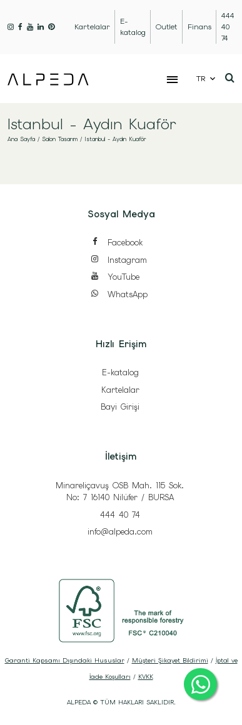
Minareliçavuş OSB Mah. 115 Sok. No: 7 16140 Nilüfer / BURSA (120, 491)
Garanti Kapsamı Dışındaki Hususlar (64, 660)
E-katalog (120, 372)
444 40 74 (120, 515)
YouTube (114, 278)
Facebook (116, 243)
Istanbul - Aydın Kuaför (115, 139)
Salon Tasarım (60, 139)
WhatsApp (119, 295)
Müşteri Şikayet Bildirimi (170, 660)
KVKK (145, 677)
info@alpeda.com (120, 531)
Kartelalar (120, 390)
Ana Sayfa (21, 139)
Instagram (118, 261)
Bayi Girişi (120, 407)
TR (200, 79)
